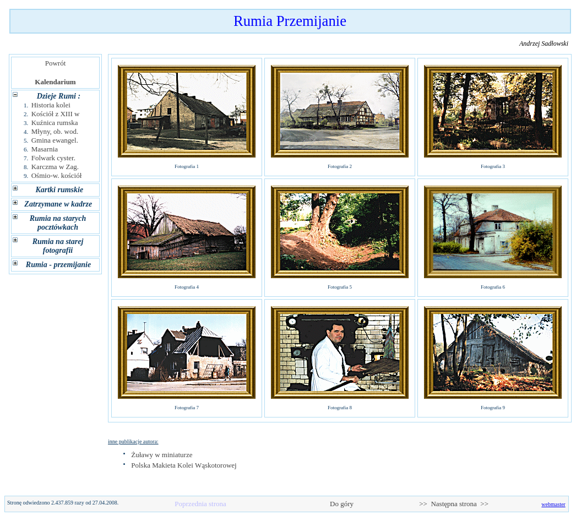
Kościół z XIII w (55, 114)
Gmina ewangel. (54, 140)
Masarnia (44, 149)
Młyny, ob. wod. (54, 131)
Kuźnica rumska (54, 122)
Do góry (342, 504)
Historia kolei (50, 105)
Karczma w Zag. (55, 166)
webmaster (553, 504)
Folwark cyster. (53, 158)
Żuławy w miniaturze (161, 455)
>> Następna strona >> (453, 504)
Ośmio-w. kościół (56, 175)
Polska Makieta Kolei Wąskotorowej (183, 465)
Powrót (55, 63)
